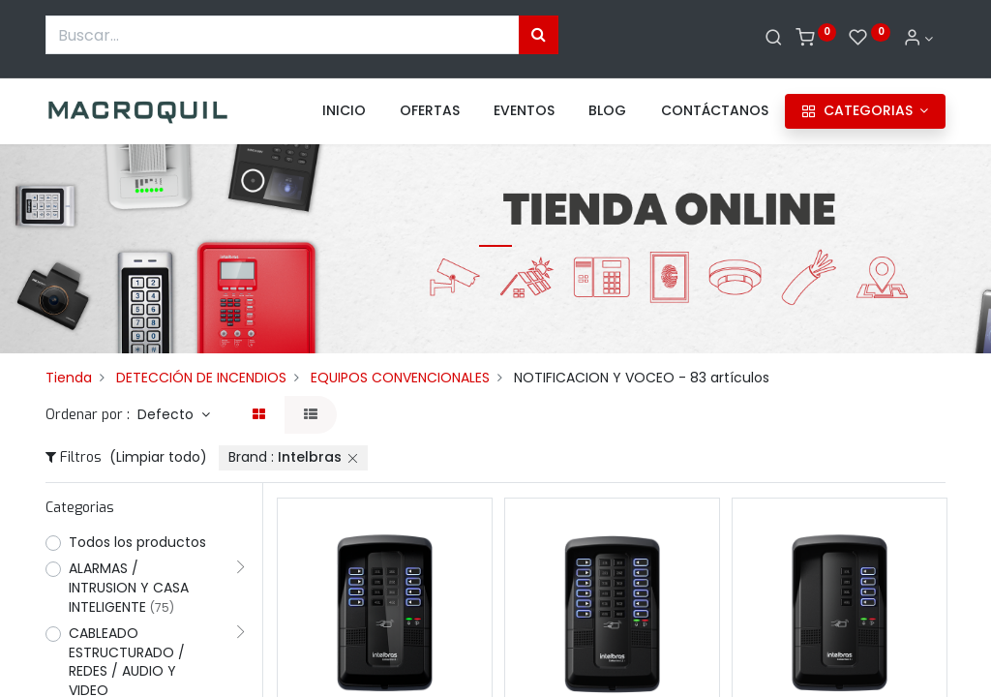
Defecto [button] (167, 414)
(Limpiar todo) (158, 457)
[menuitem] (344, 111)
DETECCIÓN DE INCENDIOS (201, 377)
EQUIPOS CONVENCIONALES (400, 377)
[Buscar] (774, 38)
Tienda (68, 377)
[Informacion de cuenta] (918, 38)
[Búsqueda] (538, 34)
